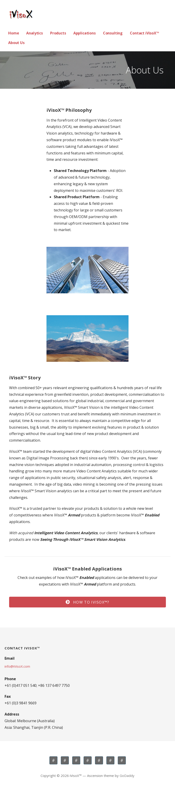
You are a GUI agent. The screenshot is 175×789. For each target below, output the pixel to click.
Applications (84, 33)
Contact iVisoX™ (144, 33)
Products (58, 33)
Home (13, 33)
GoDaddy (127, 775)
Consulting (113, 33)
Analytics (34, 33)
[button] (87, 602)
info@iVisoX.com (17, 666)
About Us (16, 42)
